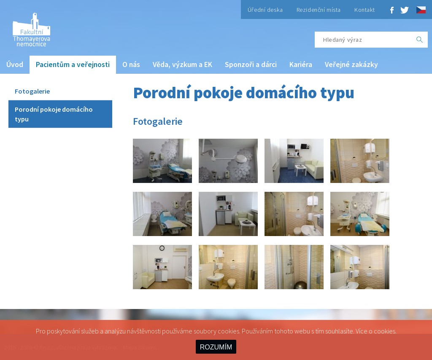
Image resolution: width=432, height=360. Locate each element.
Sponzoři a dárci (251, 64)
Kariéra (300, 64)
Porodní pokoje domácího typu (54, 114)
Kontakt (364, 9)
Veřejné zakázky (351, 64)
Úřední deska (265, 9)
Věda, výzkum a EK (182, 64)
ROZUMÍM (216, 347)
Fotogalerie (32, 91)
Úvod (14, 64)
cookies (384, 331)
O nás (131, 64)
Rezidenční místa (319, 9)
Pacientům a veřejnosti (73, 64)
